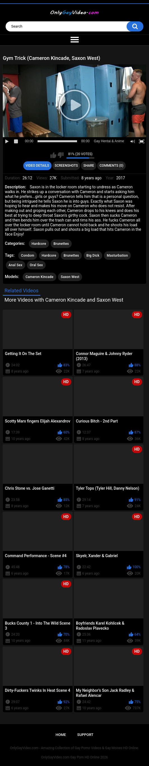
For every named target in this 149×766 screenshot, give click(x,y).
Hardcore (39, 244)
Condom (27, 255)
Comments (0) (112, 166)
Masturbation (117, 255)
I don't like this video (61, 155)
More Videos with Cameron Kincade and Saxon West (63, 300)
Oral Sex (36, 265)
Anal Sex (15, 265)
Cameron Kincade (39, 277)
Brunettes (61, 244)
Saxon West (70, 277)
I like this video (53, 155)
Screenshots (66, 166)
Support (85, 735)
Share (88, 166)
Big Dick (93, 255)
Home (61, 735)
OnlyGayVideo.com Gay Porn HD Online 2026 (74, 757)
